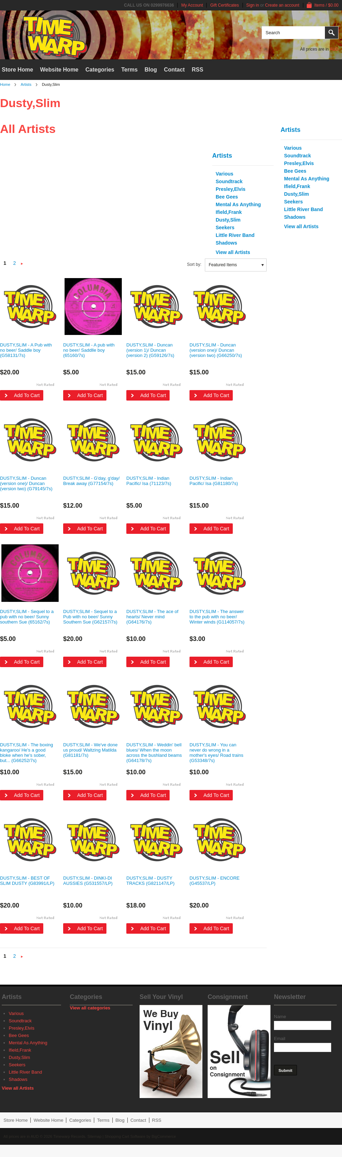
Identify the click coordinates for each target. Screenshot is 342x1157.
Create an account (282, 5)
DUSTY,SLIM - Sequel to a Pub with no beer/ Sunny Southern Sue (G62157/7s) (90, 617)
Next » (22, 264)
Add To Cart (27, 395)
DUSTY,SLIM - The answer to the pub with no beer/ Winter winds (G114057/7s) (217, 617)
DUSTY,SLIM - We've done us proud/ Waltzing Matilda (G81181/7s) (90, 750)
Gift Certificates (224, 5)
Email (279, 1038)
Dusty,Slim (296, 194)
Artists (26, 84)
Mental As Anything (306, 178)
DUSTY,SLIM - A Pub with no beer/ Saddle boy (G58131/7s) (26, 350)
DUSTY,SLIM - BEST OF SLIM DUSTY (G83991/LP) (27, 880)
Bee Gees (295, 171)
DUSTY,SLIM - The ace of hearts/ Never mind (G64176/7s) (152, 617)
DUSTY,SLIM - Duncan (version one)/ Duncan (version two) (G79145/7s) (26, 483)
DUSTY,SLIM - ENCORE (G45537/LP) (214, 880)
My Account (192, 5)
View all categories (90, 1007)
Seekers (293, 201)
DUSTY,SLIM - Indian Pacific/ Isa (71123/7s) (148, 481)
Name (280, 1016)
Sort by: (194, 264)
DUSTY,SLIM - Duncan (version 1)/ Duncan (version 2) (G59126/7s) (150, 350)
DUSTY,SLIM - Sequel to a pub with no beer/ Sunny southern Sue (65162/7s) (27, 617)
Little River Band (303, 209)
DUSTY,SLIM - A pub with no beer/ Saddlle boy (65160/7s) (88, 350)
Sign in (252, 5)
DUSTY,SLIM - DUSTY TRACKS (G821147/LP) (150, 880)
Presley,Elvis (299, 163)
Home (5, 84)
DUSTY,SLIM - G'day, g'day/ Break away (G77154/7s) (91, 481)
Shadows (294, 217)
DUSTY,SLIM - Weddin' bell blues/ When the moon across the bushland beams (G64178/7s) (154, 752)
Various (293, 148)
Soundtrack (297, 155)
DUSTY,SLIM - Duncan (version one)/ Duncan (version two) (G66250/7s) (215, 350)
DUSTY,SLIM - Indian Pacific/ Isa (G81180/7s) (213, 481)
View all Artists (301, 226)
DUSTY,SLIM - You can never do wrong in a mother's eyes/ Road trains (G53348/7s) (216, 752)
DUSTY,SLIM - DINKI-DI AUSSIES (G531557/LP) (88, 880)
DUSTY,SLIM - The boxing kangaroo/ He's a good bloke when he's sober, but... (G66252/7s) (26, 752)
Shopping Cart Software (125, 1136)
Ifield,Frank (297, 186)
